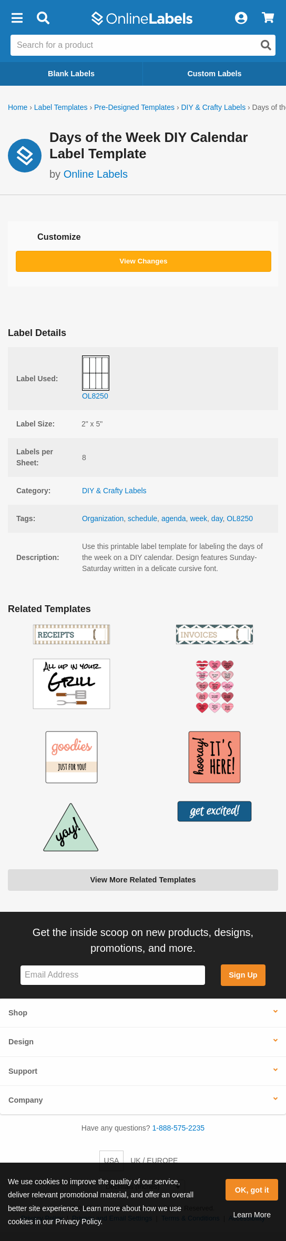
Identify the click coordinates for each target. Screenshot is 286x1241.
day (217, 518)
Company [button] (25, 1100)
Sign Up (243, 975)
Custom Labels (214, 73)
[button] (16, 18)
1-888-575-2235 (178, 1128)
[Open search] (266, 45)
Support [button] (22, 1071)
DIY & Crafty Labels (213, 107)
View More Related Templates (143, 880)
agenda (173, 518)
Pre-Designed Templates (134, 107)
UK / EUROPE (154, 1160)
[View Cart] (268, 18)
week (198, 518)
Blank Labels (71, 73)
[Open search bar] (42, 18)
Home (17, 107)
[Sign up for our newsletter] (113, 975)
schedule (142, 518)
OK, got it (252, 1190)
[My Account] (241, 18)
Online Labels (96, 174)
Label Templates (61, 107)
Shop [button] (17, 1013)
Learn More (252, 1215)
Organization (103, 518)
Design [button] (21, 1041)
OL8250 (240, 518)
